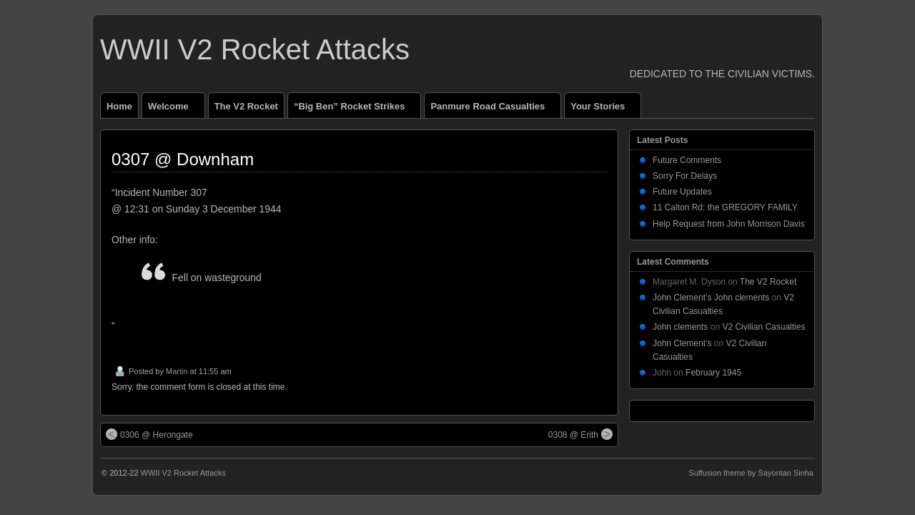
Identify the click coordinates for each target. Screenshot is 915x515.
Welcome (174, 109)
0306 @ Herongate (149, 434)
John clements (680, 327)
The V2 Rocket (246, 106)
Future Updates (682, 192)
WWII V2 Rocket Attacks (255, 49)
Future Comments (687, 160)
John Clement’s (682, 343)
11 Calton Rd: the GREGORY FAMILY (725, 207)
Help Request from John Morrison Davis (729, 224)
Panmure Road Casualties (493, 109)
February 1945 (713, 373)
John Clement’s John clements (711, 298)
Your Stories (603, 109)
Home (119, 106)
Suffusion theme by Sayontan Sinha (750, 473)
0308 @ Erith (580, 434)
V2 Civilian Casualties (763, 327)
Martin (177, 371)
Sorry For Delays (685, 176)
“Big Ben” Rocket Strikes (355, 109)
